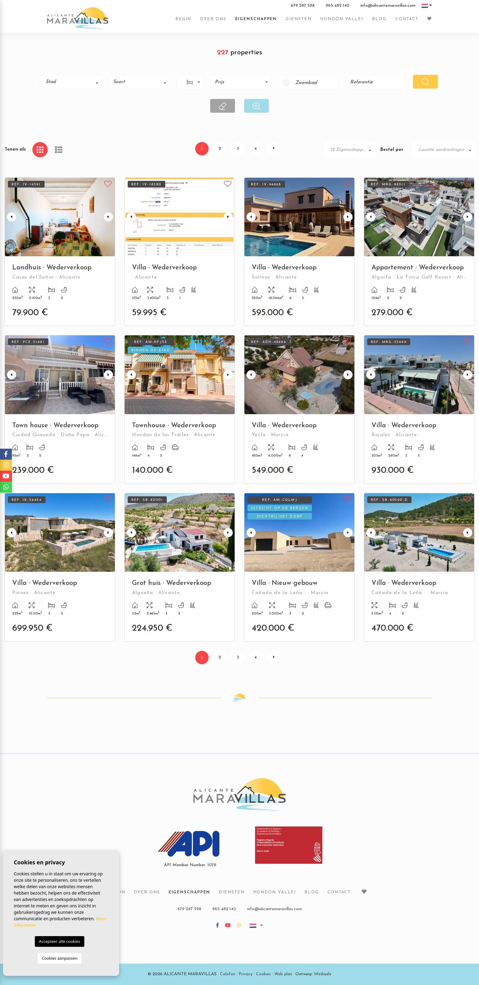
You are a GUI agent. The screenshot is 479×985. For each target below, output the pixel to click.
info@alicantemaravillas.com (387, 6)
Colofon (227, 974)
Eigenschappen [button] (256, 19)
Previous (10, 217)
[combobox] (71, 82)
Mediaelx (322, 974)
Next (109, 217)
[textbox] (73, 82)
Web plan (283, 974)
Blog (379, 19)
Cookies (263, 974)
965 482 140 (337, 6)
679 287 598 (303, 6)
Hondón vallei (341, 19)
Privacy (246, 974)
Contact (407, 19)
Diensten (298, 19)
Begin (183, 19)
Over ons (213, 19)
